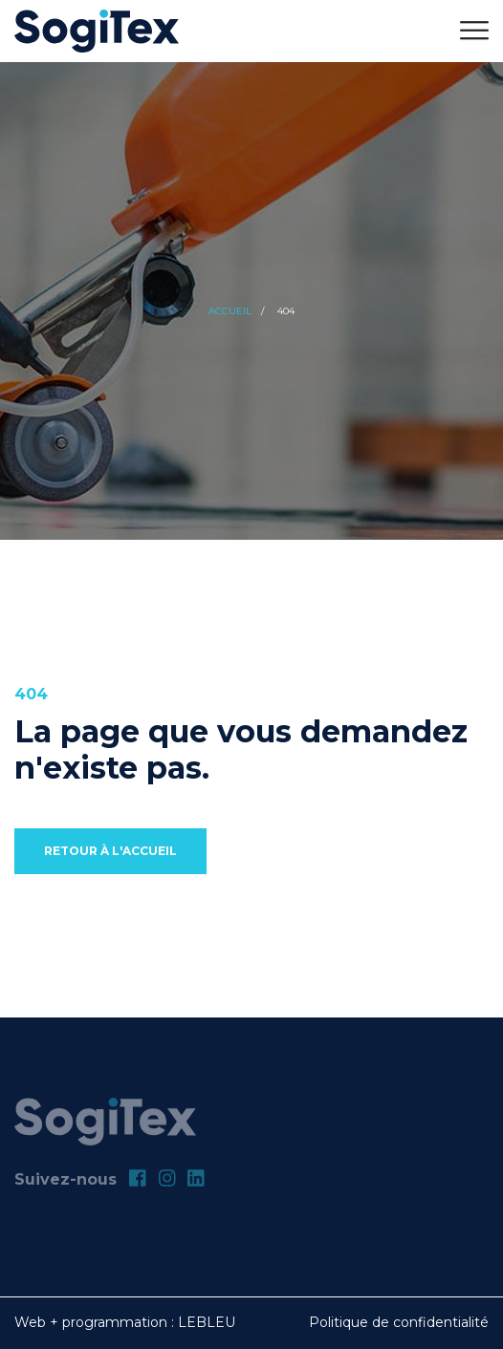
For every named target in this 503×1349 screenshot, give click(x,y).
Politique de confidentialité (399, 1322)
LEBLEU (206, 1322)
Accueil (230, 311)
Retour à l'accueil (110, 851)
